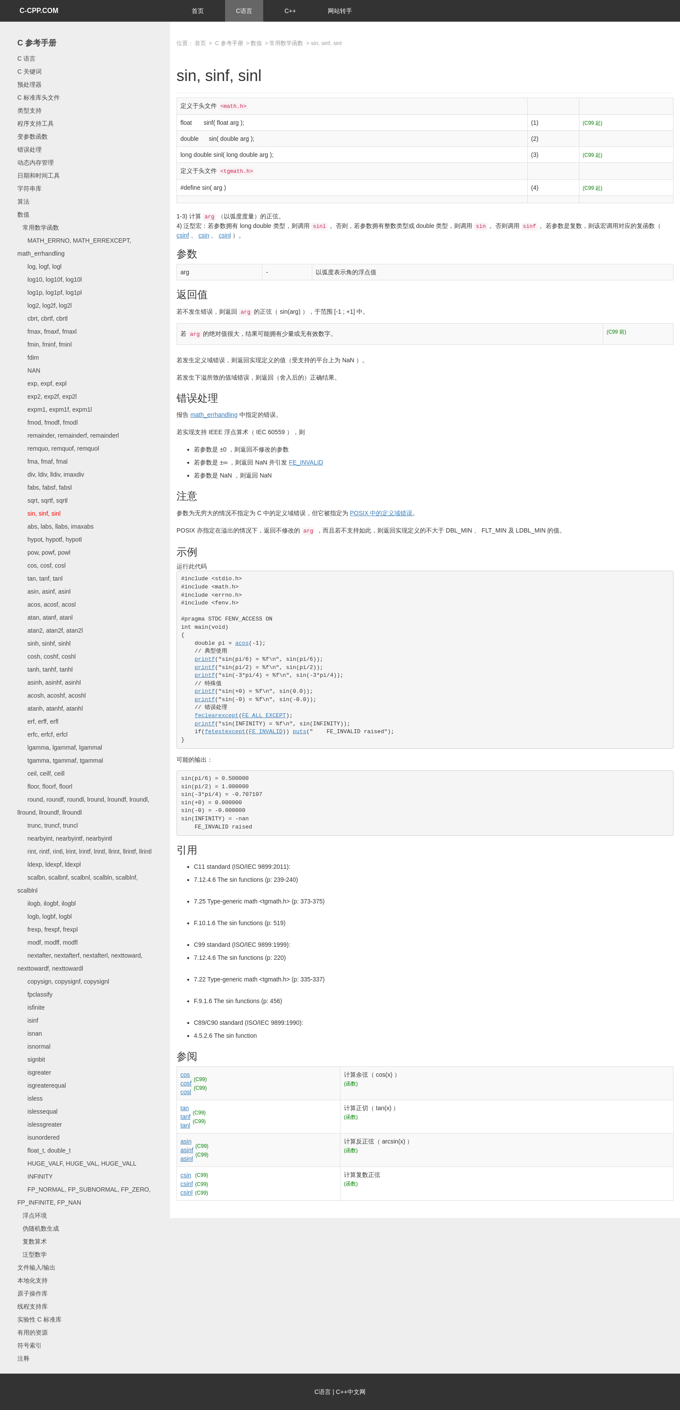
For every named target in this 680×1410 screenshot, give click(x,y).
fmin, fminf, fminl (44, 344)
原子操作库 (32, 1293)
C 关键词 (29, 71)
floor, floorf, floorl (44, 786)
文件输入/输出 (36, 1267)
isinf (27, 1020)
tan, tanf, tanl (39, 578)
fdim (28, 357)
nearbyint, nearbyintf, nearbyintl (64, 838)
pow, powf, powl (43, 552)
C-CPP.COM (39, 10)
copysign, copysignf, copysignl (63, 981)
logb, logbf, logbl (44, 916)
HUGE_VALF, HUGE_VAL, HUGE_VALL (77, 1163)
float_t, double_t (44, 1150)
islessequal (37, 1111)
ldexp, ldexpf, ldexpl (49, 864)
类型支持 (29, 110)
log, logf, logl (39, 266)
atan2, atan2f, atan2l (50, 630)
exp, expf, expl (42, 383)
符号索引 (29, 1345)
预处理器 (29, 84)
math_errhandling (214, 414)
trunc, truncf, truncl (47, 825)
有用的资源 (32, 1332)
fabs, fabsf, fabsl (44, 487)
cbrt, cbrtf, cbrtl (42, 318)
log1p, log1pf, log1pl (49, 292)
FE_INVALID (306, 462)
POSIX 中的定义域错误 (381, 513)
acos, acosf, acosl (46, 604)
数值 (23, 214)
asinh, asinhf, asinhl (49, 682)
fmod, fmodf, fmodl (47, 422)
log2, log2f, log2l (44, 305)
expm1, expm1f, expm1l (54, 409)
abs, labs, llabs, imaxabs (55, 526)
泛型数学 (32, 1254)
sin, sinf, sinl (39, 513)
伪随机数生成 (38, 1228)
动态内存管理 (35, 162)
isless (29, 1098)
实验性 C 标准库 (39, 1319)
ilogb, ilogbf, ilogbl (46, 903)
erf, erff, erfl (38, 721)
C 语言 (26, 58)
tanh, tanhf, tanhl (45, 669)
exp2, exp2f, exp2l (47, 396)
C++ (290, 10)
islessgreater (39, 1124)
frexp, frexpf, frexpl (47, 929)
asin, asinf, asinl (44, 591)
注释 (23, 1358)
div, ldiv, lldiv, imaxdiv (50, 474)
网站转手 (340, 10)
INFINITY (35, 1176)
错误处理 (29, 149)
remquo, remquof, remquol (58, 448)
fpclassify (34, 994)
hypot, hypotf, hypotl (49, 539)
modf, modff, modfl (47, 942)
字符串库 (29, 188)
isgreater (34, 1072)
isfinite (31, 1007)
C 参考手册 (36, 43)
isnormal (33, 1046)
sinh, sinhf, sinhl (44, 643)
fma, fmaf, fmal (42, 461)
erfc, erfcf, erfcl (42, 734)
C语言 (244, 10)
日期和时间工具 (38, 175)
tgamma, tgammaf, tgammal (60, 760)
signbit (31, 1059)
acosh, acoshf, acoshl (51, 695)
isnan (29, 1033)
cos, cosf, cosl (41, 565)
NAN (28, 370)
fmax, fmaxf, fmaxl (47, 331)
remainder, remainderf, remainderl (68, 435)
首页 (198, 10)
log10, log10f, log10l (49, 279)
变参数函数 (32, 136)
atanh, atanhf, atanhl (50, 708)
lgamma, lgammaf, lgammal (59, 747)
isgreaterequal (41, 1085)
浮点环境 (32, 1215)
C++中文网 (351, 1391)
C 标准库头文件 (38, 97)
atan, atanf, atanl (45, 617)
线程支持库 (32, 1306)
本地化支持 (32, 1280)
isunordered (38, 1137)
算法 (23, 201)
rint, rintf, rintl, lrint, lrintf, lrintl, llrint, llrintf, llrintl (84, 851)
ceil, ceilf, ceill (41, 773)
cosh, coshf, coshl (46, 656)
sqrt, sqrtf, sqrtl (42, 500)
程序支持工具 (35, 123)
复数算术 (32, 1241)
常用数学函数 (38, 227)
